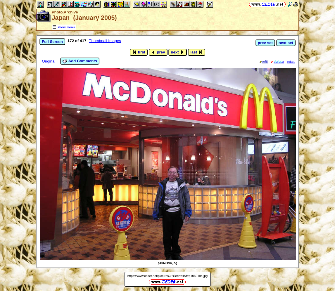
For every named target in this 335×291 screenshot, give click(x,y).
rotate (291, 61)
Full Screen (52, 41)
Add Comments (80, 61)
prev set (265, 43)
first (138, 52)
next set (286, 43)
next (177, 52)
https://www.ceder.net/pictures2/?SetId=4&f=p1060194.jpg (167, 276)
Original (48, 61)
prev (158, 52)
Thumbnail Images (105, 41)
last (196, 52)
